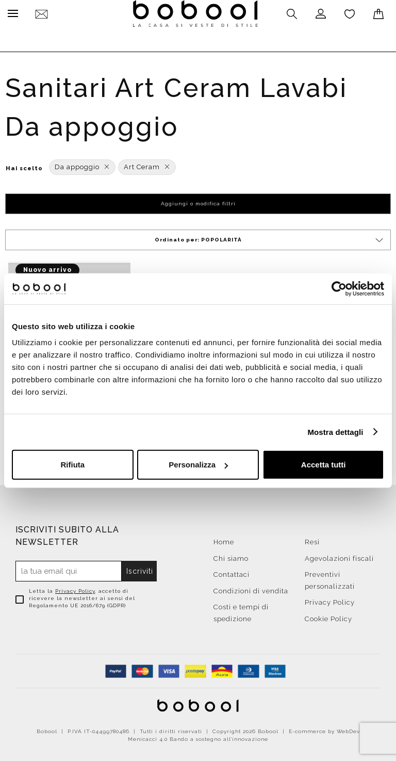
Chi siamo (231, 556)
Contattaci (231, 572)
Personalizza (198, 464)
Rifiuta (72, 464)
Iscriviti (139, 568)
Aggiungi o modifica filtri (198, 201)
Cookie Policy (328, 616)
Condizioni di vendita (250, 588)
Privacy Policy (75, 588)
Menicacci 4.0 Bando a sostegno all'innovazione (198, 736)
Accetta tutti (323, 464)
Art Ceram (147, 164)
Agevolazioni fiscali (339, 556)
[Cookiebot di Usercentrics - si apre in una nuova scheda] (339, 288)
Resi (312, 539)
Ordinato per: (270, 237)
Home (223, 539)
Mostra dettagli (335, 431)
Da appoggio (82, 164)
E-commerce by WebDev (324, 729)
